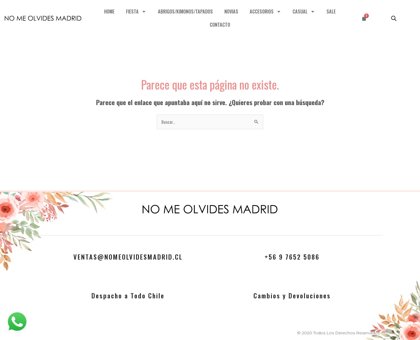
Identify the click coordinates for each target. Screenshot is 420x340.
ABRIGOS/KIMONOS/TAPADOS (185, 11)
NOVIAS (231, 11)
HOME (109, 11)
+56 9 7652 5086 (292, 257)
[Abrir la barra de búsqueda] (394, 18)
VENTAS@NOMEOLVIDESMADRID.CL (128, 257)
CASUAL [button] (304, 11)
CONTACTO (220, 24)
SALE (331, 11)
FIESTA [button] (136, 11)
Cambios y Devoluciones (292, 295)
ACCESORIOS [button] (266, 11)
